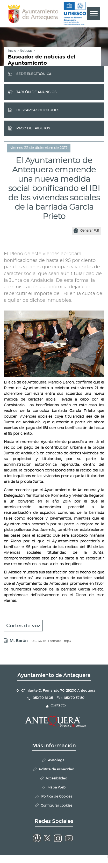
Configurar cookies (56, 805)
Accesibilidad (56, 778)
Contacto (58, 705)
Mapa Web (56, 787)
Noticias (26, 51)
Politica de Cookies (56, 796)
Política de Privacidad (56, 769)
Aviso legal (56, 760)
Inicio (12, 51)
